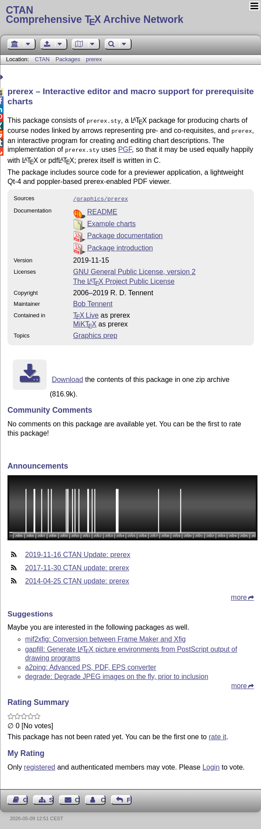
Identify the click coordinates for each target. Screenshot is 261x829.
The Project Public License (124, 278)
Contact (77, 796)
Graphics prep (95, 332)
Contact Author (103, 796)
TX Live (86, 311)
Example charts (111, 220)
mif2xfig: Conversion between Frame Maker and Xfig (105, 635)
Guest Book (25, 796)
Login (211, 763)
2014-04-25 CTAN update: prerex (77, 577)
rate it (217, 733)
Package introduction (120, 244)
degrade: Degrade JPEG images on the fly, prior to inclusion (116, 673)
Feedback (129, 796)
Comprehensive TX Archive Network (130, 15)
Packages (68, 59)
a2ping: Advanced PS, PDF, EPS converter (90, 664)
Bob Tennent (93, 300)
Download (67, 376)
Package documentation (125, 232)
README (102, 208)
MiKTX (84, 320)
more (239, 594)
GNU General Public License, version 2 (134, 268)
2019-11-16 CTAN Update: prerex (77, 551)
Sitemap (51, 796)
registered (39, 763)
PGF (125, 147)
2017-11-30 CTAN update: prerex (77, 564)
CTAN (42, 59)
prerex (94, 59)
